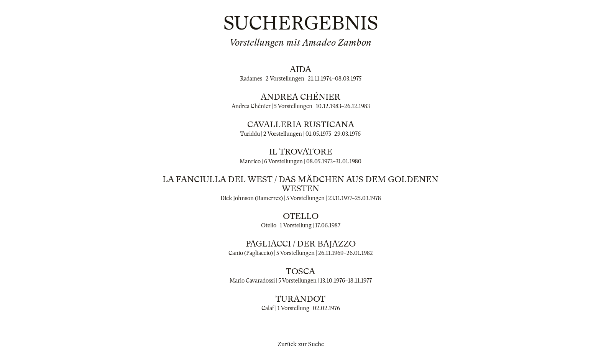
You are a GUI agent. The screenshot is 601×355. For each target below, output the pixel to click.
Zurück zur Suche (301, 344)
